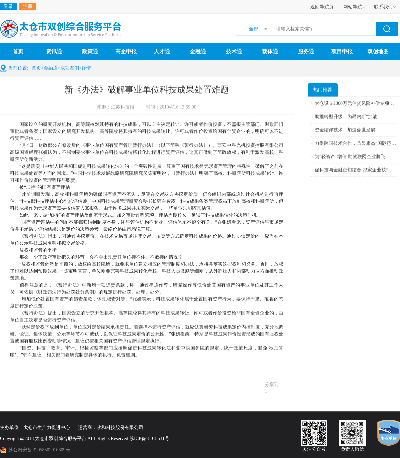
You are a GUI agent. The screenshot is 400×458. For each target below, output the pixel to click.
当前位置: (18, 68)
